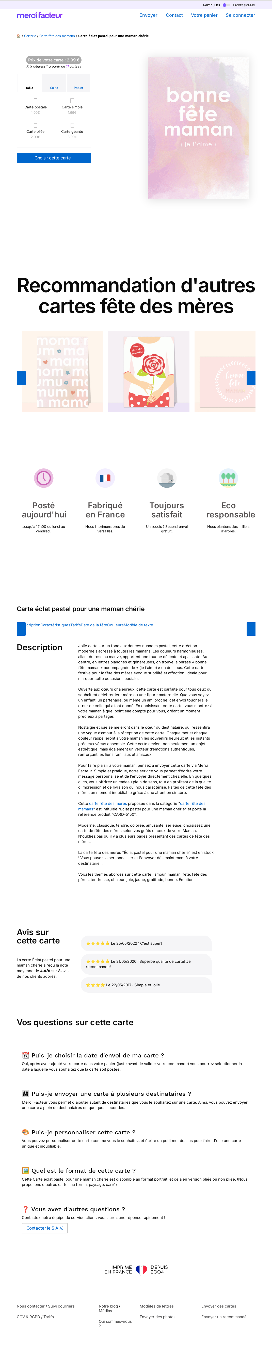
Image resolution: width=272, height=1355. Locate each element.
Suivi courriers (61, 1306)
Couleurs (115, 625)
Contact (174, 15)
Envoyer (148, 15)
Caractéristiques (55, 625)
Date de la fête (94, 625)
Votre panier (204, 15)
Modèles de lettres (157, 1306)
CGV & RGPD (28, 1316)
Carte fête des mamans (57, 36)
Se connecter (240, 15)
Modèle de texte (138, 625)
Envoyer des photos (157, 1316)
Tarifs (75, 625)
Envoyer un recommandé (224, 1316)
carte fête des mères (108, 803)
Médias (105, 1310)
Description (29, 625)
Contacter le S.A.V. (44, 1228)
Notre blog (108, 1306)
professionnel (239, 5)
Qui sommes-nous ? (115, 1323)
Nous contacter (31, 1306)
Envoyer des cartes (218, 1306)
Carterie (30, 36)
